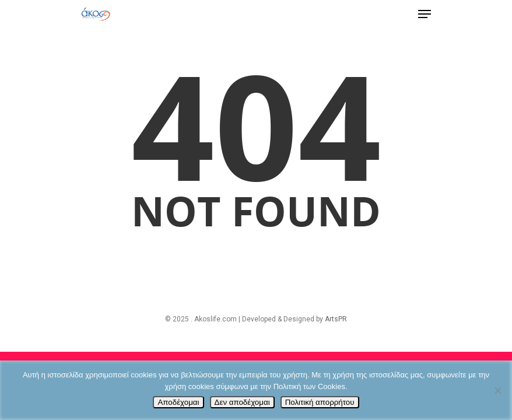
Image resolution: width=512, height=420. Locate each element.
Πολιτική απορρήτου (320, 402)
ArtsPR (336, 319)
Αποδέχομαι (178, 402)
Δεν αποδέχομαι (242, 402)
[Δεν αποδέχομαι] (497, 390)
